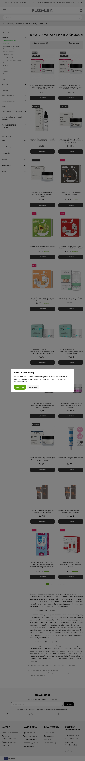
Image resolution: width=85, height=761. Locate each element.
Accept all (20, 387)
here (25, 382)
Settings (33, 387)
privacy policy (55, 379)
